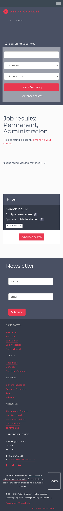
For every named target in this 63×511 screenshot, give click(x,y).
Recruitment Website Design (18, 503)
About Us (12, 404)
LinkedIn (19, 465)
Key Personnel (14, 415)
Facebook (7, 465)
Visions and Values (16, 419)
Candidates (13, 325)
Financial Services (15, 389)
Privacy (10, 397)
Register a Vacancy (16, 371)
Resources (11, 332)
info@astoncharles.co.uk (22, 459)
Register (19, 21)
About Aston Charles (17, 411)
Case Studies (13, 423)
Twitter (13, 465)
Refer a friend (13, 349)
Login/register (13, 344)
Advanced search (32, 95)
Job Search (12, 340)
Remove (35, 214)
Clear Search (14, 225)
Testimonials (12, 427)
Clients (10, 355)
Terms (9, 393)
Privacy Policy (49, 508)
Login (8, 21)
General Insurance (15, 385)
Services (10, 336)
